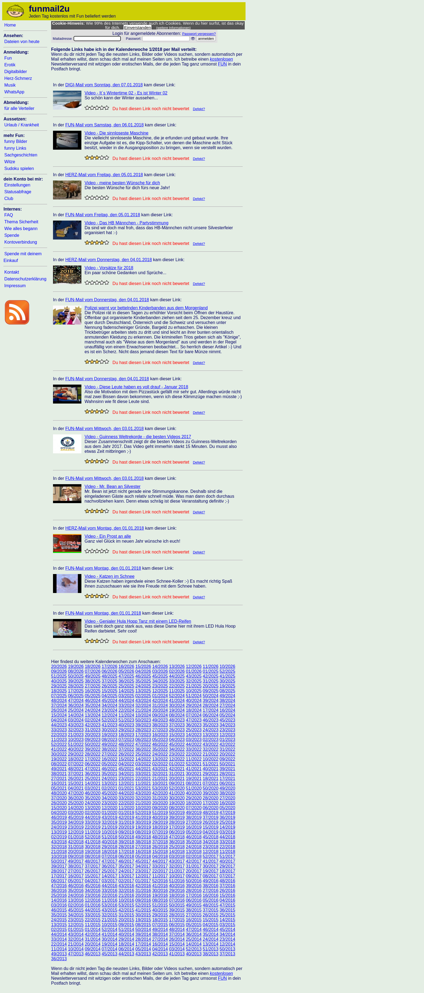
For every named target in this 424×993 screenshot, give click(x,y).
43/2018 (59, 842)
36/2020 (76, 798)
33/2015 (93, 915)
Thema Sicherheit (21, 221)
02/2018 (193, 856)
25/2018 (177, 846)
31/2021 (177, 773)
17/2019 (177, 827)
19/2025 (227, 686)
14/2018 (177, 851)
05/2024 (227, 715)
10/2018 (59, 856)
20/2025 (210, 686)
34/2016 (93, 890)
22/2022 (193, 754)
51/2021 (210, 764)
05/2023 (160, 739)
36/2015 (227, 910)
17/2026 (109, 666)
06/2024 (210, 715)
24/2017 (126, 871)
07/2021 (210, 783)
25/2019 (227, 822)
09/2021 (177, 783)
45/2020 (109, 793)
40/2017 (227, 861)
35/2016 (76, 890)
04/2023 (177, 739)
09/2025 (210, 691)
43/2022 (210, 744)
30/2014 (109, 939)
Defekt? (199, 109)
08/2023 (109, 739)
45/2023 (227, 720)
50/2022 (93, 744)
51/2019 (160, 812)
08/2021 (193, 783)
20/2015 (126, 919)
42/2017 (193, 861)
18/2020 (193, 803)
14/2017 (109, 876)
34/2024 (109, 705)
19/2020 (177, 803)
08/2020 (177, 807)
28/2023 (143, 729)
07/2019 (160, 832)
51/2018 (109, 837)
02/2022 (160, 764)
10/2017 (177, 876)
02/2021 (109, 788)
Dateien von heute (21, 41)
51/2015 (160, 905)
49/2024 (227, 695)
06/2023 (143, 739)
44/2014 (59, 934)
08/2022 (59, 764)
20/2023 (93, 734)
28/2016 (193, 890)
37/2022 (126, 749)
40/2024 (193, 700)
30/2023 (109, 729)
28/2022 (93, 754)
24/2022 (160, 754)
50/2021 (227, 764)
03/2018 (177, 856)
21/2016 (126, 895)
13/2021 (109, 783)
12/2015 (76, 924)
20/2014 (93, 944)
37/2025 (109, 681)
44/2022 (193, 744)
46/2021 (109, 768)
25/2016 (59, 895)
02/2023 (210, 739)
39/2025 (76, 681)
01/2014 (93, 929)
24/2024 (93, 710)
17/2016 (193, 895)
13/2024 (93, 715)
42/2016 (143, 885)
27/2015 (193, 915)
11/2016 (109, 900)
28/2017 (59, 871)
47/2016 (59, 885)
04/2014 (160, 949)
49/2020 (227, 788)
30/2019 (143, 822)
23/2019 (76, 827)
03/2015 (227, 924)
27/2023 (160, 729)
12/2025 (160, 691)
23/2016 (93, 895)
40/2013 (193, 954)
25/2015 (227, 915)
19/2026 (76, 666)
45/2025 (160, 676)
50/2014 (143, 929)
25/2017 (109, 871)
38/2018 (143, 842)
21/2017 (177, 871)
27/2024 (227, 705)
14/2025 (126, 691)
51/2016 (177, 881)
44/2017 (160, 861)
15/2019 (210, 827)
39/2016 (193, 885)
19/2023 (109, 734)
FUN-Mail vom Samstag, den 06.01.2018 (104, 125)
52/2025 (227, 671)
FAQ (8, 215)
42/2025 (210, 676)
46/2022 (160, 744)
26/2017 (93, 871)
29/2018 (109, 846)
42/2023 (93, 725)
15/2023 (177, 734)
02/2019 (59, 837)
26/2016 (227, 890)
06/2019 (177, 832)
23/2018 (210, 846)
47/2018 (177, 837)
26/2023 (177, 729)
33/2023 (59, 729)
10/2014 (76, 949)
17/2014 (143, 944)
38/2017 (76, 866)
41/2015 (143, 910)
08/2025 (227, 691)
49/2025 (93, 676)
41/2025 (227, 676)
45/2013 (109, 954)
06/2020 (210, 807)
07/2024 (193, 715)
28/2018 (126, 846)
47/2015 (227, 905)
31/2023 (93, 729)
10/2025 (193, 691)
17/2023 (143, 734)
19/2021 (193, 778)
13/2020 (93, 807)
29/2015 (160, 915)
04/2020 (59, 812)
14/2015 (227, 919)
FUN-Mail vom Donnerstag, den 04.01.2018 (107, 299)
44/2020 (126, 793)
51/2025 (59, 676)
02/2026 (177, 671)
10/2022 (210, 759)
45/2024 (109, 700)
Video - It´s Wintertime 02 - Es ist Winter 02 (126, 93)
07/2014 (109, 949)
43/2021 (160, 768)
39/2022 (93, 749)
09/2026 (59, 671)
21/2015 (109, 919)
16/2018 (143, 851)
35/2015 (59, 915)
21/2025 (193, 686)
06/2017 (59, 881)
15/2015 (210, 919)
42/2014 (93, 934)
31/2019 (126, 822)
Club (8, 198)
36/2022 (143, 749)
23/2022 (177, 754)
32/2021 (160, 773)
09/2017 (193, 876)
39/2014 (143, 934)
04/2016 (227, 900)
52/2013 (193, 949)
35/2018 (193, 842)
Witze (9, 161)
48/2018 (160, 837)
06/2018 (126, 856)
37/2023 (177, 725)
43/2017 (177, 861)
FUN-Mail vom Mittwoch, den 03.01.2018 (104, 428)
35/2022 (160, 749)
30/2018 (93, 846)
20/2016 (143, 895)
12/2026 (193, 666)
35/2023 (210, 725)
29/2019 (160, 822)
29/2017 (227, 866)
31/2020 (160, 798)
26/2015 (210, 915)
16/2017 (76, 876)
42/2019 (126, 817)
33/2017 (160, 866)
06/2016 (193, 900)
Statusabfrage (17, 191)
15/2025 (109, 691)
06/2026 (109, 671)
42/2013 (160, 954)
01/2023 (227, 739)
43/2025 (193, 676)
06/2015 (177, 924)
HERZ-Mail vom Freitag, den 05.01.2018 (104, 174)
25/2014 (193, 939)
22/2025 (177, 686)
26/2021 (76, 778)
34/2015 (76, 915)
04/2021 (76, 788)
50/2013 (227, 949)
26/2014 (177, 939)
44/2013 (126, 954)
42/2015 (126, 910)
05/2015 (193, 924)
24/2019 (59, 827)
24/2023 (210, 729)
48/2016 (227, 881)
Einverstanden (137, 27)
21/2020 (143, 803)
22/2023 (59, 734)
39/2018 (126, 842)
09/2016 (143, 900)
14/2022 (143, 759)
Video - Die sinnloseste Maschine (116, 133)
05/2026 (126, 671)
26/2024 (59, 710)
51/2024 (193, 695)
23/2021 (126, 778)
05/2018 (143, 856)
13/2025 (143, 691)
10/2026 (227, 666)
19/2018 (93, 851)
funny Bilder (15, 141)
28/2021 (227, 773)
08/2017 (210, 876)
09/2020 (160, 807)
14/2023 (193, 734)
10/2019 (109, 832)
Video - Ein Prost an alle (108, 536)
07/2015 (160, 924)
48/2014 (177, 929)
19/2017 (210, 871)
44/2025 (177, 676)
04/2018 (160, 856)
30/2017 (210, 866)
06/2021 (227, 783)
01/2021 (126, 788)
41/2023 (109, 725)
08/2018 (93, 856)
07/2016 (177, 900)
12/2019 (76, 832)
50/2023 (143, 720)
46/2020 (93, 793)
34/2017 (143, 866)
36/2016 (59, 890)
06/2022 (93, 764)
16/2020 (227, 803)
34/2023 (227, 725)
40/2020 (193, 793)
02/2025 (143, 695)
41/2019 (143, 817)
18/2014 (126, 944)
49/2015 (193, 905)
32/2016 (126, 890)
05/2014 (143, 949)
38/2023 (160, 725)
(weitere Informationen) (173, 28)
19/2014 (109, 944)
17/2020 (210, 803)
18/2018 (109, 851)
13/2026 (177, 666)
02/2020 (93, 812)
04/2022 (126, 764)
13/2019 (59, 832)
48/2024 (59, 700)
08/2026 (76, 671)
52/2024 (177, 695)
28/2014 (143, 939)
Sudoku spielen (19, 168)
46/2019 (59, 817)
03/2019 (227, 832)
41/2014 (109, 934)
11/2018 (227, 851)
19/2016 (160, 895)
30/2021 (193, 773)
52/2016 (160, 881)
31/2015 (126, 915)
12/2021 (126, 783)
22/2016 (109, 895)
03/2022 (143, 764)
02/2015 (59, 929)
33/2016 (109, 890)
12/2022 (177, 759)
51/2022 (76, 744)
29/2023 (126, 729)
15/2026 (143, 666)
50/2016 (193, 881)
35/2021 (109, 773)
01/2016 (93, 905)
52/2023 (109, 720)
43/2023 (76, 725)
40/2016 (177, 885)
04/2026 (143, 671)
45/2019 (76, 817)
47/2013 (76, 954)
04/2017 (93, 881)
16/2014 (160, 944)
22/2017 (160, 871)
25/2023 (193, 729)
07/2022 (76, 764)
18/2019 (160, 827)
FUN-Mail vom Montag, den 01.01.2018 (103, 568)
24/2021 (109, 778)
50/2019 (177, 812)
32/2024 (143, 705)
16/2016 (210, 895)
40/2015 (160, 910)
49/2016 (210, 881)
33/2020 (126, 798)
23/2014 (227, 939)
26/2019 (210, 822)
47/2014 (193, 929)
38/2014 (160, 934)
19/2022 (59, 759)
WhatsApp (14, 92)
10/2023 (76, 739)
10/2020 (143, 807)
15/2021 (76, 783)
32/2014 (76, 939)
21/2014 (76, 944)
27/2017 (76, 871)
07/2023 (126, 739)
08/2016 (160, 900)
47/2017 (109, 861)
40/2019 (160, 817)
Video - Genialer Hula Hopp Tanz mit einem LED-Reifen (138, 621)
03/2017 (109, 881)
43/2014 (76, 934)
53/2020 (160, 788)
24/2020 (93, 803)
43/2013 (143, 954)
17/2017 (59, 876)
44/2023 (59, 725)
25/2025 (126, 686)
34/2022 (177, 749)
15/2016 (227, 895)
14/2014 (193, 944)
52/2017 (210, 856)
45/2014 (227, 929)
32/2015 (109, 915)
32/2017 (177, 866)
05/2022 (109, 764)
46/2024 (93, 700)
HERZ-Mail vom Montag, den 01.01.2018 (104, 528)
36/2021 (93, 773)
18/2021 (210, 778)
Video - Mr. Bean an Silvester (113, 486)
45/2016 (93, 885)
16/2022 (109, 759)
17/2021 (227, 778)
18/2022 (76, 759)
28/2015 (177, 915)
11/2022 (193, 759)
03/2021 (93, 788)
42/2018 (76, 842)
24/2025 (143, 686)
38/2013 (210, 954)
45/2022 (177, 744)
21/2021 (160, 778)
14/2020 (76, 807)
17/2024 (210, 710)
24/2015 (59, 919)
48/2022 (126, 744)
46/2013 (93, 954)
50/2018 (126, 837)
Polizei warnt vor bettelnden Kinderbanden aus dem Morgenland (146, 308)
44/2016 (109, 885)
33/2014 (59, 939)
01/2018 (76, 837)
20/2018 (76, 851)
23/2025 (160, 686)
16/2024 (227, 710)
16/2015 (193, 919)
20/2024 (160, 710)
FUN (222, 64)
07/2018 (109, 856)
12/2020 (109, 807)
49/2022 (109, 744)
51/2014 (126, 929)
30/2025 (227, 681)
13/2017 (126, 876)
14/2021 (93, 783)
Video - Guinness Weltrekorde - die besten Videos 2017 (138, 436)
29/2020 (193, 798)
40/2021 (210, 768)
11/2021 (143, 783)
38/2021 (59, 773)
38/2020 (227, 793)
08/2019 (143, 832)
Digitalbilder (15, 71)
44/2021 (143, 768)
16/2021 (59, 783)
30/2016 (160, 890)
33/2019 (93, 822)
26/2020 (59, 803)
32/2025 (193, 681)
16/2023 (160, 734)
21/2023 (76, 734)
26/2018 (160, 846)
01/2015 (76, 929)
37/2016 (227, 885)
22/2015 (93, 919)
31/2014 (93, 939)
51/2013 (210, 949)
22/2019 (93, 827)
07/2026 (93, 671)
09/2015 (126, 924)
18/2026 (93, 666)
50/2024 (210, 695)
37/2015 (210, 910)
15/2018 (160, 851)
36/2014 (193, 934)
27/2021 (59, 778)
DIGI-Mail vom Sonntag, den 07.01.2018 (104, 85)
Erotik (9, 65)
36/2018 (177, 842)
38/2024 (227, 700)
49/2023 (160, 720)
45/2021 (126, 768)
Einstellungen (17, 185)
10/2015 (109, 924)
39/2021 (227, 768)
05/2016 (210, 900)
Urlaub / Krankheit (21, 125)
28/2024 (210, 705)
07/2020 (193, 807)
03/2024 (76, 720)
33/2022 (193, 749)
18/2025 (59, 691)
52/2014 (109, 929)
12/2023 (227, 734)
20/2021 (177, 778)
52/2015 (143, 905)
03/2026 (160, 671)
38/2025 (93, 681)
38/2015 (193, 910)
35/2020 (93, 798)
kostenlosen (221, 59)
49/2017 (76, 861)
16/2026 (126, 666)
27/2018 (143, 846)
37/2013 (227, 954)
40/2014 (126, 934)
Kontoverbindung (20, 242)
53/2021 (143, 788)
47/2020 (76, 793)
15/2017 (93, 876)
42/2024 (160, 700)
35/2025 (143, 681)
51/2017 (227, 856)
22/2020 (126, 803)
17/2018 (126, 851)
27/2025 (93, 686)
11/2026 (210, 666)
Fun (8, 58)
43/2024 (143, 700)
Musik (10, 85)
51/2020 (193, 788)
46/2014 (210, 929)
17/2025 (76, 691)
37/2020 (59, 798)
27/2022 (109, 754)
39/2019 (177, 817)
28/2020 (210, 798)
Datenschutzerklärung (25, 279)
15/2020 (59, 807)
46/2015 (59, 910)
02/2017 (126, 881)
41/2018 (93, 842)
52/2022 (59, 744)
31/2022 (227, 749)
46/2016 (76, 885)
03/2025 (126, 695)
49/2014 (160, 929)
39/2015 (177, 910)
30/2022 (59, 754)
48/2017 (93, 861)
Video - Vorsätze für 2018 (109, 268)
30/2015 (143, 915)
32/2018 (59, 846)
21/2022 (210, 754)
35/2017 (126, 866)
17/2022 (93, 759)
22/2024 (126, 710)
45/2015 (76, 910)
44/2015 (93, 910)
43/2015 (109, 910)
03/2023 (193, 739)
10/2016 (126, 900)
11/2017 (160, 876)
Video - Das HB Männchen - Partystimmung (126, 223)
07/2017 (227, 876)
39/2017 (59, 866)
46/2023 (210, 720)
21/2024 (143, 710)
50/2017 (59, 861)
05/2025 (93, 695)
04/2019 (210, 832)
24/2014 (210, 939)
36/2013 (59, 958)
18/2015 (160, 919)
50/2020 (210, 788)
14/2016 (59, 900)
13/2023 (210, 734)
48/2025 (109, 676)
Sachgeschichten (20, 155)
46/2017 (126, 861)
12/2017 (143, 876)
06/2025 (76, 695)
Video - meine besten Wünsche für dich (122, 183)
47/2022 (143, 744)
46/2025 (143, 676)
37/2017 (93, 866)
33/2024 (126, 705)
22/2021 (143, 778)
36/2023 (193, 725)
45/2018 (210, 837)
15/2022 (126, 759)
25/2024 (76, 710)
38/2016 (210, 885)
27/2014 (160, 939)
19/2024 (177, 710)
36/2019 (227, 817)
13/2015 (59, 924)
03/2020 (76, 812)
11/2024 (126, 715)
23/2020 (109, 803)
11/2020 (126, 807)
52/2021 (193, 764)
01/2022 (177, 764)
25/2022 (143, 754)
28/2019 (177, 822)
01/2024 (160, 695)
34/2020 (109, 798)
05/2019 (193, 832)
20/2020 (160, 803)
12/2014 (227, 944)
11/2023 (59, 739)
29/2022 (76, 754)
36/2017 (109, 866)
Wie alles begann (21, 228)
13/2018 (193, 851)
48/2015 (210, 905)
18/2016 (177, 895)
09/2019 (126, 832)
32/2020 (143, 798)
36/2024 (76, 705)
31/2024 (160, 705)
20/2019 (126, 827)
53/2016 (109, 905)
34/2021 (126, 773)
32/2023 (76, 729)
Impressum (15, 285)
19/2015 (143, 919)
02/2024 (93, 720)
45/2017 (143, 861)
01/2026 (193, 671)
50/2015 (177, 905)
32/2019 (109, 822)
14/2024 (76, 715)
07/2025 (59, 695)
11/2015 (93, 924)
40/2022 (76, 749)
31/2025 (210, 681)
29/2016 (177, 890)
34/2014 (227, 934)
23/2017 (143, 871)
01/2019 (126, 812)
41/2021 (193, 768)
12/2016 (93, 900)
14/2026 (160, 666)
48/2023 (177, 720)
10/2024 (143, 715)
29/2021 (210, 773)
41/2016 (160, 885)
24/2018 (193, 846)
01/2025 (210, 671)
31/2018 (76, 846)
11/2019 (93, 832)
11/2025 (177, 691)
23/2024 (109, 710)
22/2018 (227, 846)
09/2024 (160, 715)
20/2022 (227, 754)
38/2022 (109, 749)
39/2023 (143, 725)
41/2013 (177, 954)
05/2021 (59, 788)
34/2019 (76, 822)
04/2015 (210, 924)
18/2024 (193, 710)
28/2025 (76, 686)
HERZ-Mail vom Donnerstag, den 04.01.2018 (108, 259)
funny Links (15, 148)
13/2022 (160, 759)
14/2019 (227, 827)
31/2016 (143, 890)
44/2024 (126, 700)
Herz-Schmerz (18, 78)
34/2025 (160, 681)
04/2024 (59, 720)
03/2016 (59, 905)
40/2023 (126, 725)
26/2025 (109, 686)
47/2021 (93, 768)
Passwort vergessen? (199, 34)
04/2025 (109, 695)
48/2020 (59, 793)
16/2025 (93, 691)
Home (10, 25)
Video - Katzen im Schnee (110, 576)
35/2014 (210, 934)
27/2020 (227, 798)
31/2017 (193, 866)
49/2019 (193, 812)
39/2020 (210, 793)
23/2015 (76, 919)
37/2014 (177, 934)
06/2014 (126, 949)
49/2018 (143, 837)
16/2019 (193, 827)
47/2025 (126, 676)
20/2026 (59, 666)
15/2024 (59, 715)
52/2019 (143, 812)
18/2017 (227, 871)
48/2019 (210, 812)
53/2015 (126, 905)
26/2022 (126, 754)
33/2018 (227, 842)
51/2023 (126, 720)
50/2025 (76, 676)
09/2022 (227, 759)
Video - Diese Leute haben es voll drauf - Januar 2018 (136, 387)
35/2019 (59, 822)
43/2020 (143, 793)
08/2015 (143, 924)
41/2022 (59, 749)
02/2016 (76, 905)
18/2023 (126, 734)
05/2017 (76, 881)
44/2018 (227, 837)
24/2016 (76, 895)
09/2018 (76, 856)
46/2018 (193, 837)
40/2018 (109, 842)
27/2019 (193, 822)
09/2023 (93, 739)
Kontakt (11, 272)
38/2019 (193, 817)
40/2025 (59, 681)
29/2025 (59, 686)
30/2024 (177, 705)
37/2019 (210, 817)
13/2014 (210, 944)
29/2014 (126, 939)
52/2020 (177, 788)
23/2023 (227, 729)
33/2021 (143, 773)
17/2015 (177, 919)
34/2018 (210, 842)
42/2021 (177, 768)
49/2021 (59, 768)
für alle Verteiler (19, 108)
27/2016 (210, 890)
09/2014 (93, 949)
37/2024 (59, 705)
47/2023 (193, 720)
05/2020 (227, 807)
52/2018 (93, 837)
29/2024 (193, 705)
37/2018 (160, 842)
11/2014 (59, 949)
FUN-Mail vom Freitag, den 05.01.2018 (102, 214)
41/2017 (210, 861)
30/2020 (177, 798)
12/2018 (210, 851)
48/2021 (76, 768)
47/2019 (227, 812)
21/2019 (109, 827)
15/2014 (177, 944)
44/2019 (93, 817)
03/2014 (177, 949)
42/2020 (160, 793)
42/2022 (227, 744)
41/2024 (177, 700)
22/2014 (59, 944)
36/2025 (126, 681)
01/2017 (143, 881)
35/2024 (93, 705)
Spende (11, 235)
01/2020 (109, 812)
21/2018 (59, 851)
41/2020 (177, 793)
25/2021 (93, 778)
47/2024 (76, 700)
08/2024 (177, 715)
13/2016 (76, 900)
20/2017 (193, 871)
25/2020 (76, 803)
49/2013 (59, 954)
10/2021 (160, 783)
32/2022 (210, 749)
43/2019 (109, 817)
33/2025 (177, 681)
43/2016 (126, 885)
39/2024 (210, 700)
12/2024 (109, 715)
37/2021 (76, 773)
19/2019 (143, 827)
